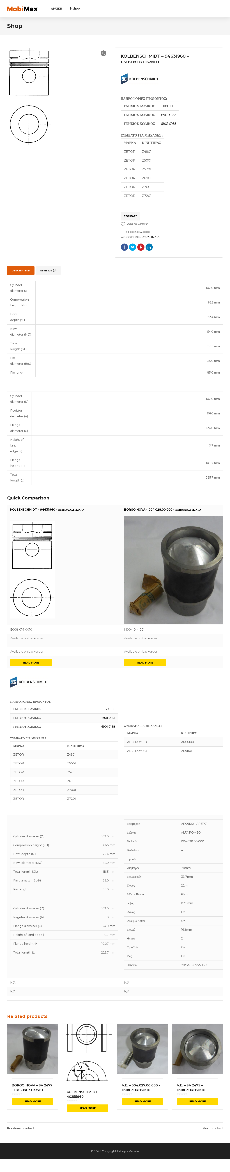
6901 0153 (168, 115)
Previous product (20, 1128)
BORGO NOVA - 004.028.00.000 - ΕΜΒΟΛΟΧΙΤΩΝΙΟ (162, 509)
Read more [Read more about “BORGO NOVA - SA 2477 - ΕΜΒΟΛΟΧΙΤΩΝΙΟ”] (32, 1101)
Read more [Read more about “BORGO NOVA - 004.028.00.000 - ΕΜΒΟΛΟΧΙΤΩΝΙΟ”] (145, 662)
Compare (130, 216)
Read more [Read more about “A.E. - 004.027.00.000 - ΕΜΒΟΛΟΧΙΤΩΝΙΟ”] (142, 1101)
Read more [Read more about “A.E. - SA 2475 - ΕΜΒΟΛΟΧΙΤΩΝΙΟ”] (197, 1101)
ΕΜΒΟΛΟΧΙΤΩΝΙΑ (147, 236)
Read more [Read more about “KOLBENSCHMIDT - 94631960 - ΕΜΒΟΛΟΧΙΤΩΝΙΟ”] (31, 662)
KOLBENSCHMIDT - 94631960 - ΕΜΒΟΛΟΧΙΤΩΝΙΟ (47, 509)
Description (21, 270)
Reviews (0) (48, 270)
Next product (213, 1128)
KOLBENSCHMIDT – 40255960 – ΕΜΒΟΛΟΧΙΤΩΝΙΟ (83, 1096)
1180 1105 (169, 106)
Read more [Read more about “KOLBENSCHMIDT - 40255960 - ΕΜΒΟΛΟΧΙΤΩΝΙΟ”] (87, 1108)
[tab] (20, 270)
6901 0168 (168, 124)
